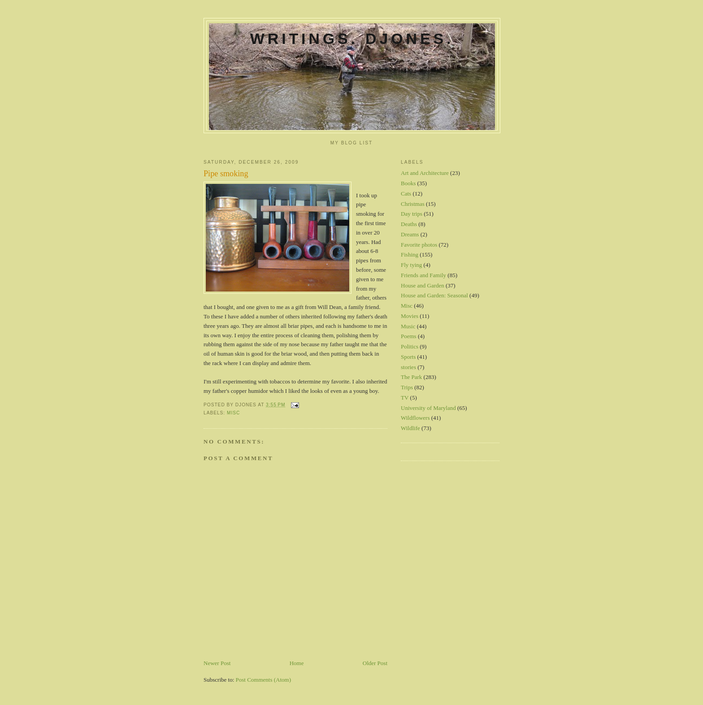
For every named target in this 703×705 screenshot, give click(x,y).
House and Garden (422, 285)
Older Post (375, 663)
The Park (411, 377)
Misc (233, 412)
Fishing (409, 254)
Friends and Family (423, 275)
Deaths (409, 224)
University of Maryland (428, 408)
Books (408, 183)
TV (404, 397)
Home (297, 663)
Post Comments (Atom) (263, 679)
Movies (409, 316)
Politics (409, 346)
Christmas (413, 203)
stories (408, 367)
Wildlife (410, 428)
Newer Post (217, 663)
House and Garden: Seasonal (434, 295)
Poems (409, 336)
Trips (407, 387)
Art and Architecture (425, 173)
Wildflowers (415, 417)
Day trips (411, 213)
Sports (408, 356)
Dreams (410, 234)
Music (408, 326)
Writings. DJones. (352, 38)
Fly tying (411, 264)
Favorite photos (419, 244)
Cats (406, 193)
